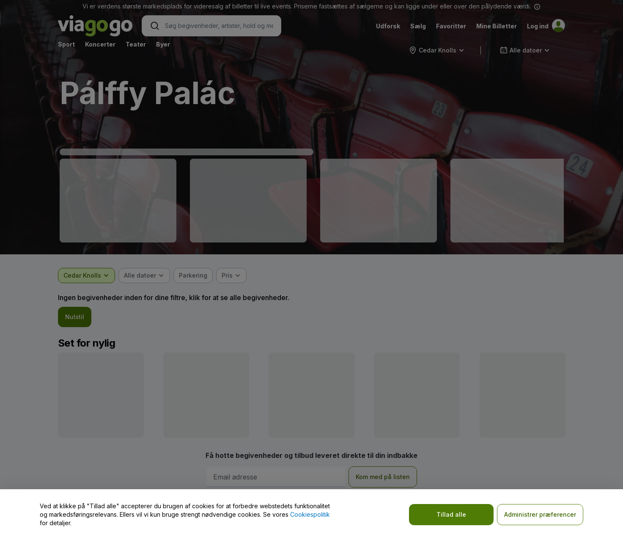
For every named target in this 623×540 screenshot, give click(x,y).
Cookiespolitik (310, 514)
